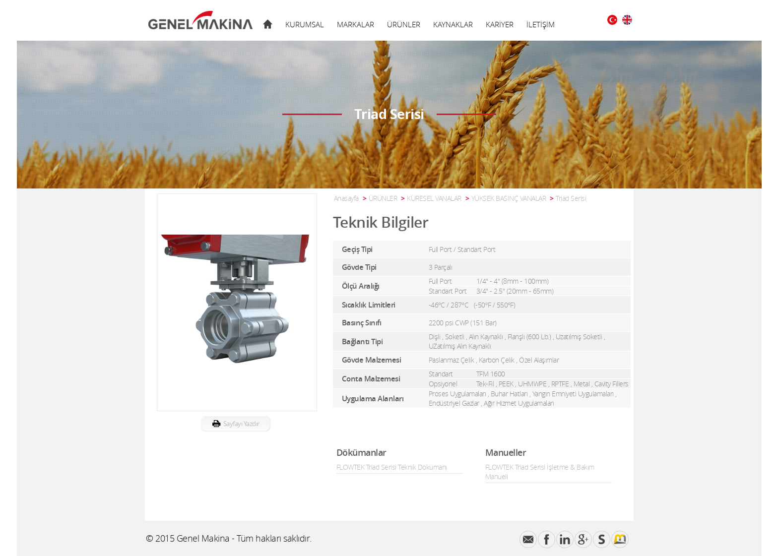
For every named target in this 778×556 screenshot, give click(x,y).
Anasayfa (346, 198)
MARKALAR (355, 24)
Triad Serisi (571, 198)
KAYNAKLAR (453, 24)
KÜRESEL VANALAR (434, 198)
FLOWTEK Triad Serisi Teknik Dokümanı (391, 467)
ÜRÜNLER (403, 24)
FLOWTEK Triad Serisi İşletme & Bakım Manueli (539, 471)
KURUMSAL (304, 24)
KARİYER (500, 24)
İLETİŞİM (540, 24)
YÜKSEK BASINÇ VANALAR (508, 198)
